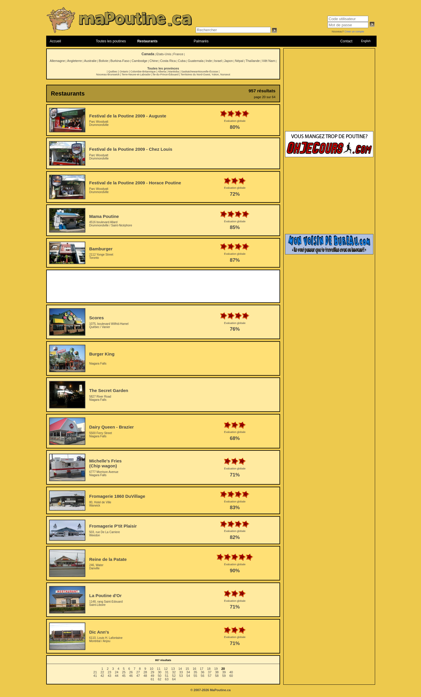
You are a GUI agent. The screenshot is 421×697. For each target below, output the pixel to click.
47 (138, 675)
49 (152, 675)
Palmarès (201, 41)
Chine (153, 61)
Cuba (182, 61)
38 (217, 672)
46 (131, 675)
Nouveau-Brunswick (108, 74)
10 (151, 668)
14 (180, 668)
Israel (218, 61)
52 (174, 675)
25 (123, 672)
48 (145, 675)
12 (166, 668)
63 (166, 679)
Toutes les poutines (111, 41)
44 (116, 675)
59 (224, 675)
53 (181, 675)
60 (231, 675)
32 (174, 672)
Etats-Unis (163, 54)
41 (95, 675)
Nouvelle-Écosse (208, 71)
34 (188, 672)
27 (138, 672)
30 (159, 672)
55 (195, 675)
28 (145, 672)
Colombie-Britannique (143, 71)
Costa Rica (168, 61)
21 (95, 672)
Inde (209, 61)
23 (109, 672)
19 (216, 668)
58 (217, 675)
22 (102, 672)
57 (209, 675)
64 (174, 679)
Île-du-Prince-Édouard (165, 74)
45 (123, 675)
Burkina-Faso (119, 61)
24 (116, 672)
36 (202, 672)
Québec (113, 71)
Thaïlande (253, 61)
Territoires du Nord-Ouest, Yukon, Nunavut (205, 74)
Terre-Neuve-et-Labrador (136, 74)
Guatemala (195, 61)
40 (231, 672)
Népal (239, 61)
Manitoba (173, 71)
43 (109, 675)
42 (102, 675)
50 (159, 675)
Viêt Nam (268, 61)
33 (181, 672)
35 (195, 672)
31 (166, 672)
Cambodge (139, 61)
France (178, 54)
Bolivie (103, 61)
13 (173, 668)
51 (166, 675)
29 (152, 672)
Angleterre (74, 61)
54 (188, 675)
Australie (90, 61)
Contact (346, 41)
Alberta (162, 71)
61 (152, 679)
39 (224, 672)
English (366, 41)
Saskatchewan (190, 71)
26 (131, 672)
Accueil (55, 41)
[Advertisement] (163, 286)
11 (159, 668)
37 (209, 672)
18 (208, 668)
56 (202, 675)
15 (187, 668)
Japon (228, 61)
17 (201, 668)
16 (194, 668)
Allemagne (57, 61)
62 (159, 679)
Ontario (124, 71)
